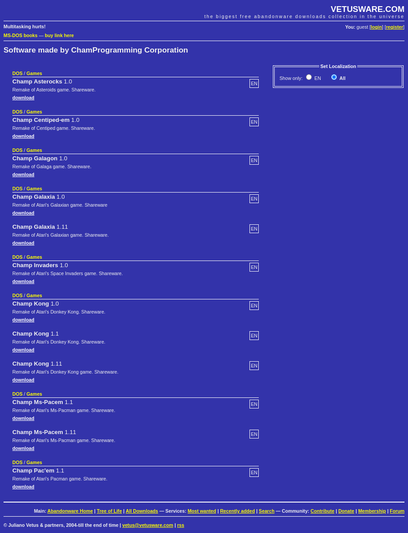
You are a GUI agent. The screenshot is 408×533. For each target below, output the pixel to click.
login (376, 27)
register (394, 27)
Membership (372, 511)
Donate (346, 511)
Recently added (237, 511)
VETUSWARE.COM (367, 9)
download (23, 97)
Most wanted (202, 511)
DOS (17, 73)
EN (317, 78)
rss (180, 525)
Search (267, 511)
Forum (397, 511)
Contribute (322, 511)
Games (34, 73)
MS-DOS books (21, 35)
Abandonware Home (70, 511)
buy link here (59, 35)
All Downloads (142, 511)
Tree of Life (109, 511)
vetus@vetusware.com (147, 525)
